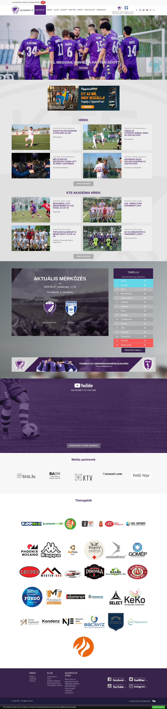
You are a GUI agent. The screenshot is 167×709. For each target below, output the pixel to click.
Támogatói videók (54, 685)
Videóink (68, 691)
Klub (56, 10)
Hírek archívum (83, 184)
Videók (32, 677)
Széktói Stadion (53, 681)
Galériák (32, 679)
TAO (49, 679)
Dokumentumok (53, 683)
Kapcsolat (89, 10)
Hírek (49, 10)
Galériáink (69, 693)
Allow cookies (158, 707)
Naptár (72, 10)
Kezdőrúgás (70, 688)
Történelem (52, 677)
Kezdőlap (40, 10)
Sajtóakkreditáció (72, 684)
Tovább (83, 68)
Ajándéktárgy (70, 686)
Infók (80, 10)
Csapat (63, 10)
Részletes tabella (133, 350)
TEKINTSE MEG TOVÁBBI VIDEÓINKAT (83, 445)
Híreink (32, 681)
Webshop (101, 10)
